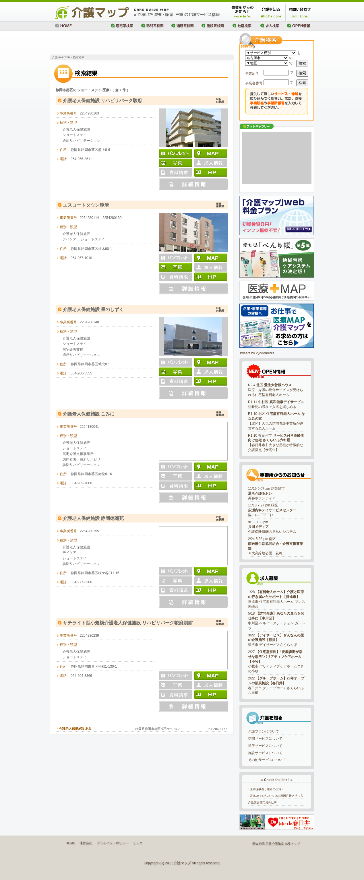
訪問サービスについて (265, 739)
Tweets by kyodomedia (256, 353)
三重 (268, 843)
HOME (70, 843)
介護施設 (278, 843)
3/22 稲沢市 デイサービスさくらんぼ (276, 640)
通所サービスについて (265, 746)
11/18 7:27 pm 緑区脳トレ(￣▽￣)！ (272, 510)
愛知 (255, 843)
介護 (287, 843)
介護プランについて (263, 731)
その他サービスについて (267, 760)
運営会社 (86, 843)
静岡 (262, 843)
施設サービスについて (265, 753)
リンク (137, 843)
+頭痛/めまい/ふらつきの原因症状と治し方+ (276, 795)
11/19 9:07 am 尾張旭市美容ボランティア (266, 493)
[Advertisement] (117, 43)
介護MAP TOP (61, 57)
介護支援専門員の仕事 (262, 802)
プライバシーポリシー (112, 843)
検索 (302, 63)
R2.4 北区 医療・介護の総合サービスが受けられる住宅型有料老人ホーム (275, 390)
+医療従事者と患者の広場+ (265, 789)
